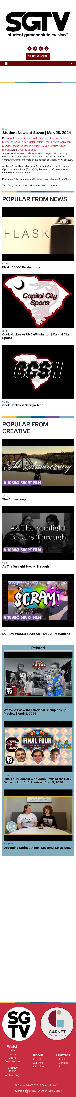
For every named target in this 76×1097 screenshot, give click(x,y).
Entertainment (12, 1061)
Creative (13, 1068)
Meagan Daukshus (12, 146)
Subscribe (38, 56)
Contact (63, 1063)
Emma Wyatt (51, 142)
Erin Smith (32, 138)
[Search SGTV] (72, 64)
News (5, 129)
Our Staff (38, 1063)
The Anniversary (14, 499)
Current (6, 264)
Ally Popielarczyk (48, 138)
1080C (12, 1071)
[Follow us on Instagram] (40, 48)
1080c (5, 496)
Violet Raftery (35, 142)
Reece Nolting (32, 146)
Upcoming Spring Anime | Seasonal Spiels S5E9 (38, 848)
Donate (63, 1066)
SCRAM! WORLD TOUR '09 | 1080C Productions (36, 634)
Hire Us (63, 1059)
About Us (38, 1059)
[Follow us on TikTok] (46, 48)
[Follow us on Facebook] (35, 48)
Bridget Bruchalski (16, 138)
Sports (12, 1058)
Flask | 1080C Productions (21, 267)
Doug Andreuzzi (50, 146)
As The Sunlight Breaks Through (25, 566)
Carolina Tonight (13, 1075)
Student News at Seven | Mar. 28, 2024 (36, 133)
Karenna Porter (19, 142)
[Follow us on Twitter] (29, 48)
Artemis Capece (27, 150)
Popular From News (34, 200)
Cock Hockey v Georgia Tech (22, 405)
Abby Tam (66, 142)
